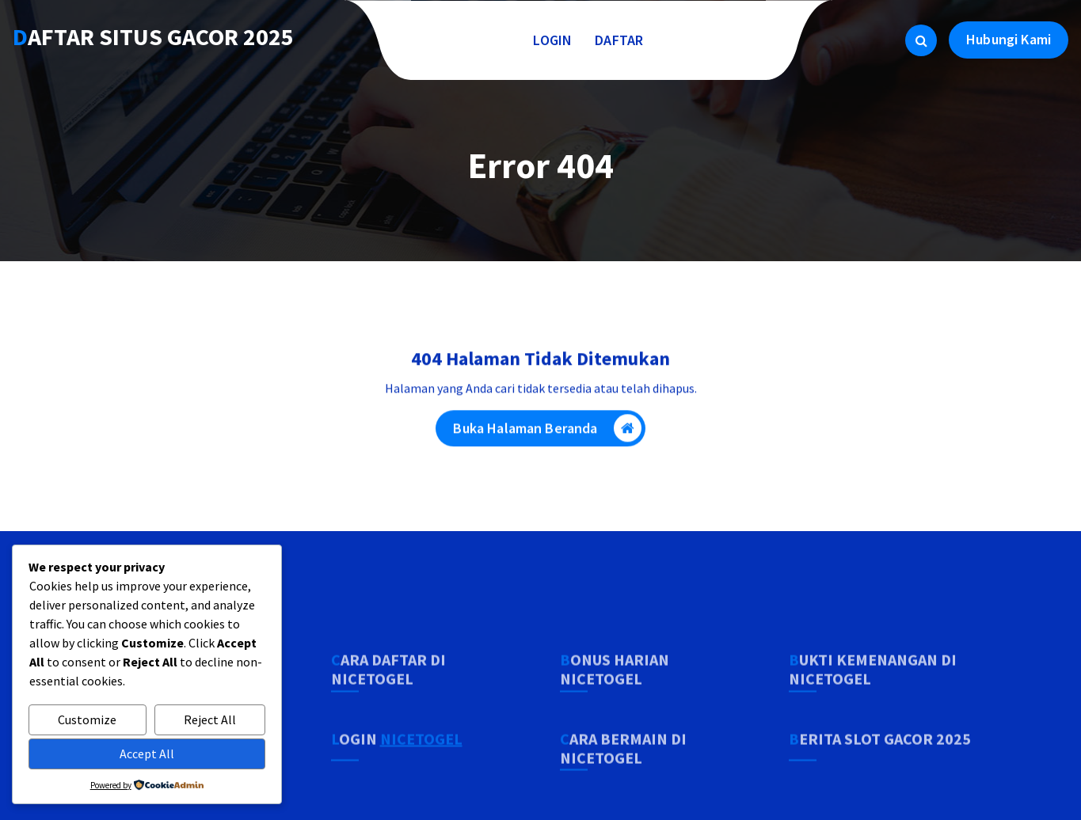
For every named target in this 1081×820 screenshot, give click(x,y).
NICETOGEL (421, 770)
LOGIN (553, 40)
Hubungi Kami (1008, 39)
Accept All (147, 753)
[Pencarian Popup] (921, 40)
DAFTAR (619, 40)
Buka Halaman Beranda (547, 431)
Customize (87, 719)
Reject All (210, 719)
